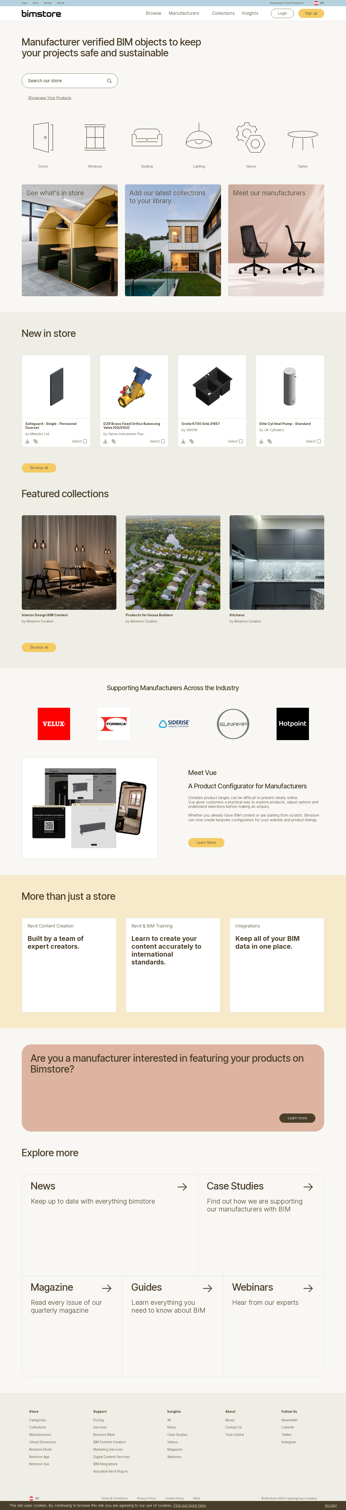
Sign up (311, 13)
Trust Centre (234, 1435)
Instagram (288, 1442)
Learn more (297, 1118)
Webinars (174, 1457)
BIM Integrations (105, 1464)
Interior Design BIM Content (45, 615)
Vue (24, 3)
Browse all (39, 467)
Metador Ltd (117, 434)
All (169, 1420)
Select (77, 441)
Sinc (35, 3)
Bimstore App (39, 1457)
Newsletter (289, 1420)
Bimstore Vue (39, 1464)
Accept (331, 1505)
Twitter (286, 1435)
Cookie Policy (174, 1498)
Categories (37, 1420)
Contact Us (233, 1427)
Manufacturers (184, 13)
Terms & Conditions (114, 1498)
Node (48, 3)
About (229, 1420)
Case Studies (177, 1435)
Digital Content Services (111, 1457)
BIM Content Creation (109, 1442)
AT (319, 3)
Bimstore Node (40, 1449)
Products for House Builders (149, 615)
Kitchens (237, 615)
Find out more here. (189, 1505)
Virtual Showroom (42, 1442)
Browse (153, 13)
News (171, 1427)
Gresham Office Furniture (49, 430)
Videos (172, 1442)
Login (282, 13)
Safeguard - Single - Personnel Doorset (129, 426)
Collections (223, 13)
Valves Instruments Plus (203, 434)
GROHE (270, 430)
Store (60, 3)
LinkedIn (287, 1427)
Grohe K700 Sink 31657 (278, 424)
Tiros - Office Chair (41, 424)
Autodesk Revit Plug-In (110, 1471)
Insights (250, 13)
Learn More (206, 842)
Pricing (98, 1420)
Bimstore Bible (104, 1435)
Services (100, 1427)
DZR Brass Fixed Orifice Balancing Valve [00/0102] (209, 426)
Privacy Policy (146, 1498)
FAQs (196, 1498)
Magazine (174, 1449)
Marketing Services (108, 1449)
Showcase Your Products (287, 3)
